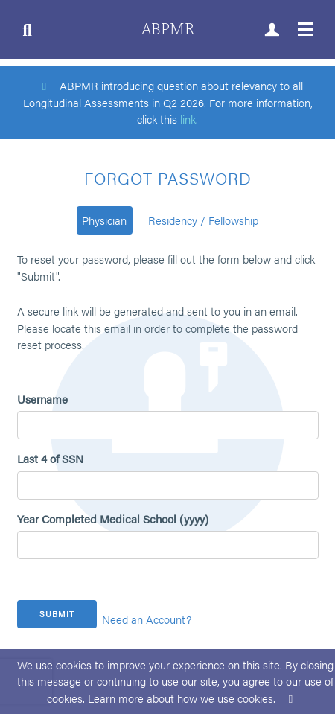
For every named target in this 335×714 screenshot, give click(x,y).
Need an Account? (146, 619)
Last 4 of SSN (50, 458)
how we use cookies (225, 698)
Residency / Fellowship (203, 220)
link (188, 119)
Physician (104, 220)
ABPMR (167, 29)
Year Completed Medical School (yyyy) (112, 518)
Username (42, 399)
